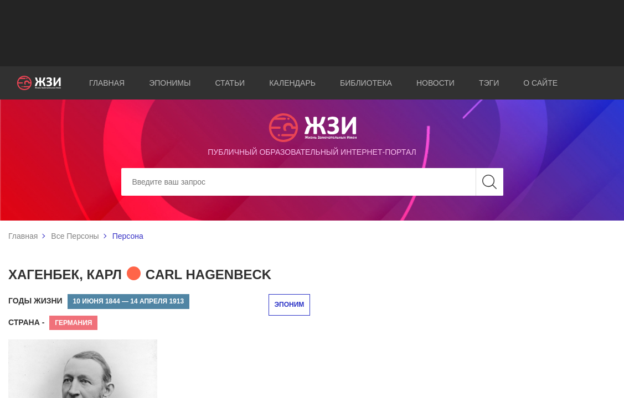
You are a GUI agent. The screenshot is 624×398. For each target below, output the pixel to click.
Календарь (292, 82)
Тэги (489, 82)
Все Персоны (75, 236)
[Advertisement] (312, 33)
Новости (435, 82)
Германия (73, 323)
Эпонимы (169, 82)
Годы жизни (35, 300)
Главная (107, 82)
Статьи (230, 82)
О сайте (540, 82)
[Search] (312, 182)
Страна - (26, 322)
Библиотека (366, 82)
